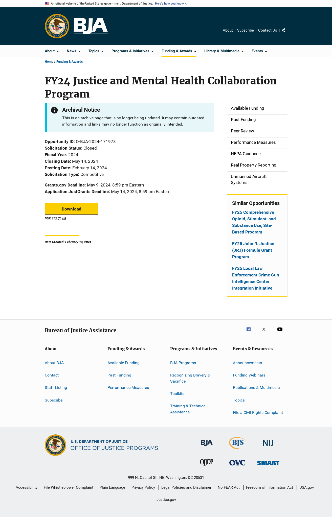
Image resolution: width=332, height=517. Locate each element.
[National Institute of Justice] (268, 447)
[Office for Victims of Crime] (237, 466)
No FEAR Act (229, 487)
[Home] (91, 26)
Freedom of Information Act (269, 487)
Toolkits (177, 393)
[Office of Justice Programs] (57, 26)
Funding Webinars (249, 375)
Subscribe (245, 30)
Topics (239, 399)
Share (287, 34)
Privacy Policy (143, 487)
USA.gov (306, 487)
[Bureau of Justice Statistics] (237, 450)
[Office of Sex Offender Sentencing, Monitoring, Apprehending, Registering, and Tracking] (268, 466)
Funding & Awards (69, 61)
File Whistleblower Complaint (68, 487)
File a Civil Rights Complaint (258, 412)
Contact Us (267, 30)
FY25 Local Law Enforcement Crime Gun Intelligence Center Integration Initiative (255, 278)
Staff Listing (56, 387)
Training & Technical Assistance (188, 409)
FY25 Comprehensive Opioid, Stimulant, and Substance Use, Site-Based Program (254, 222)
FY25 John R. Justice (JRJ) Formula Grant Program (253, 250)
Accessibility (26, 487)
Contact (52, 375)
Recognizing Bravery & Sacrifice (190, 378)
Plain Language (112, 487)
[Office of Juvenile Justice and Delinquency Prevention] (206, 467)
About (228, 30)
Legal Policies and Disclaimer (186, 487)
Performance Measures (128, 387)
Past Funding (119, 375)
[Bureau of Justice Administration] (207, 447)
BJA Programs (183, 362)
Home (49, 61)
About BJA (54, 362)
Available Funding (123, 362)
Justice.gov (166, 499)
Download (71, 209)
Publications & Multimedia (256, 387)
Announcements (247, 362)
